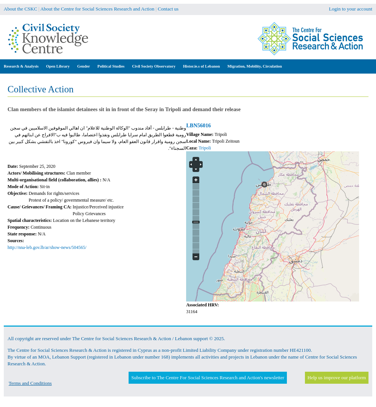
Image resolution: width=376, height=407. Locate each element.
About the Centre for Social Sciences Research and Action (97, 9)
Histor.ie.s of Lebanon (201, 66)
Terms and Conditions (30, 383)
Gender (83, 66)
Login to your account (350, 9)
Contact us (168, 9)
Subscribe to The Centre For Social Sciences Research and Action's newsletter (207, 377)
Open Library (58, 66)
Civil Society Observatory (153, 66)
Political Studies (110, 66)
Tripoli (205, 148)
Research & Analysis (21, 66)
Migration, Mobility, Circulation (254, 66)
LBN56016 (198, 125)
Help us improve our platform (337, 377)
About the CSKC (20, 9)
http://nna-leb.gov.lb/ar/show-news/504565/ (47, 247)
